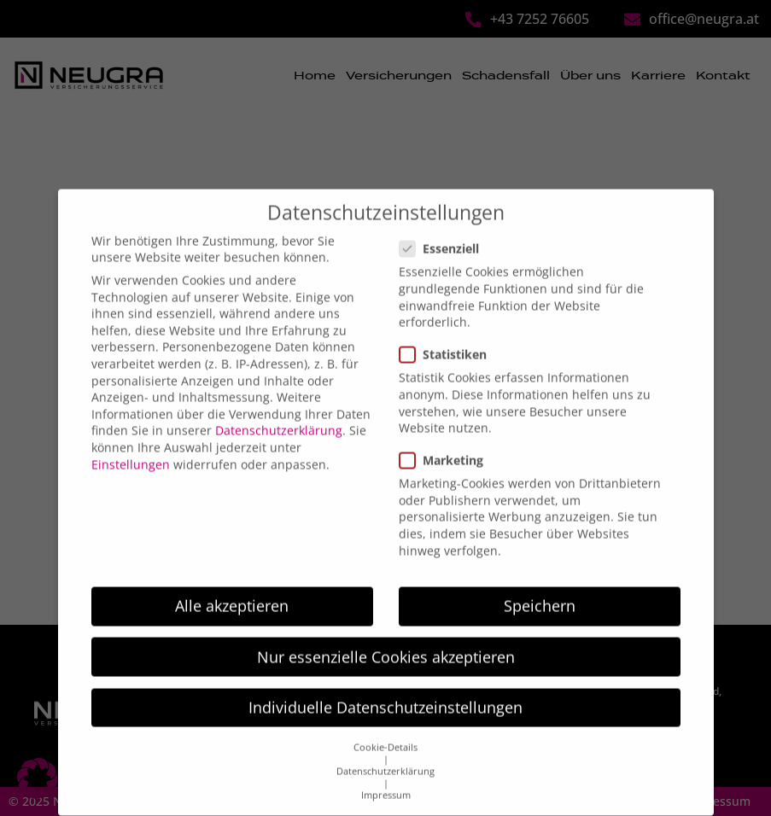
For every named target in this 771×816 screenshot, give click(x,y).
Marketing (446, 439)
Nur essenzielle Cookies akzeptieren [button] (386, 636)
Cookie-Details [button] (385, 726)
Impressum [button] (386, 774)
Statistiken (448, 333)
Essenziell (444, 227)
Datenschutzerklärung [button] (385, 750)
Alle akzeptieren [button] (232, 584)
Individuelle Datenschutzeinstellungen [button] (385, 686)
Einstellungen (130, 443)
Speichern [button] (539, 584)
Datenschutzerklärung (278, 409)
